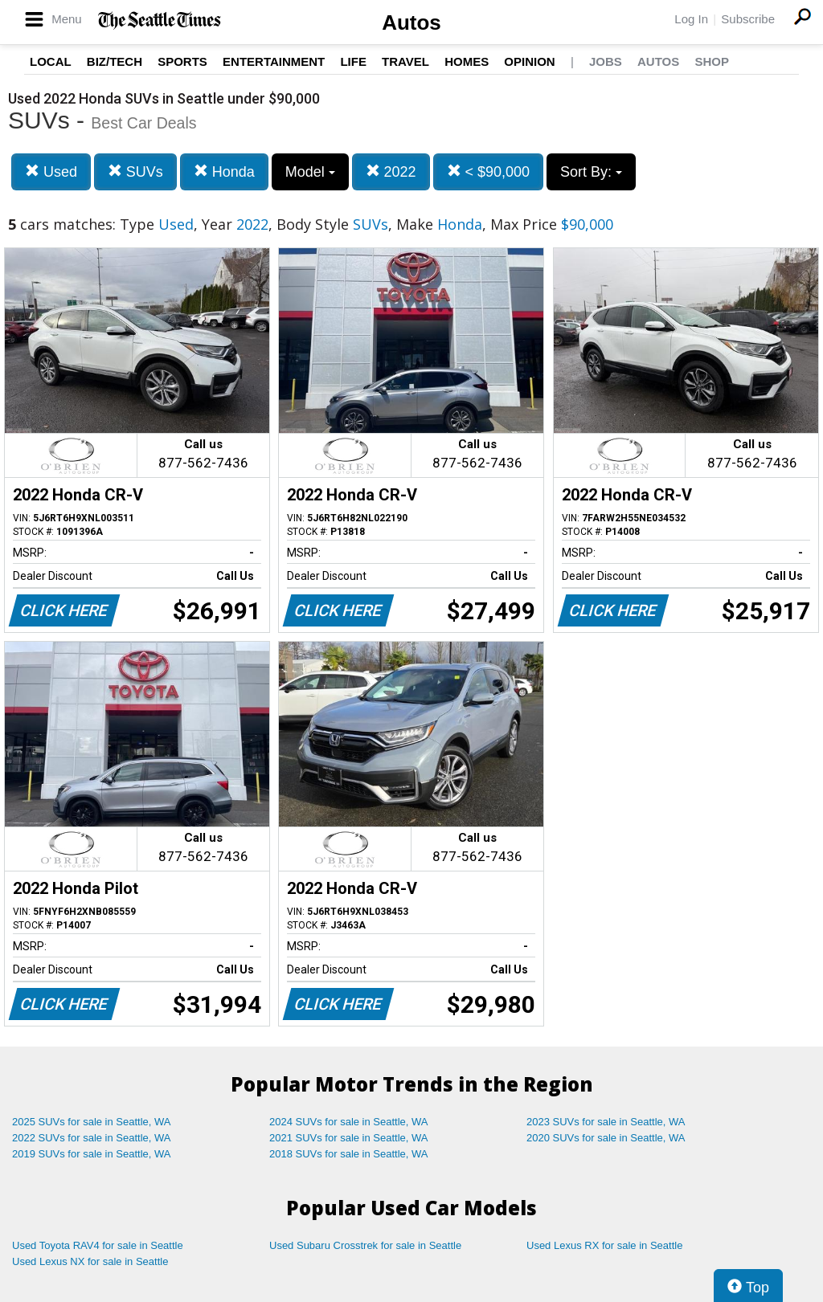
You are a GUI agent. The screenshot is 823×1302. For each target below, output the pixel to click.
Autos (411, 22)
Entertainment (274, 61)
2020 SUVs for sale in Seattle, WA (606, 1138)
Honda (224, 171)
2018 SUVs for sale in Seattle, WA (348, 1154)
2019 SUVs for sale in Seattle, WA (91, 1154)
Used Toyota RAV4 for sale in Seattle (97, 1245)
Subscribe (748, 19)
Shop (711, 61)
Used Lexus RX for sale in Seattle (604, 1245)
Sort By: (591, 172)
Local (51, 61)
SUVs (135, 171)
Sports (182, 61)
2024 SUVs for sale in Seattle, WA (348, 1122)
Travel (405, 61)
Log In (691, 19)
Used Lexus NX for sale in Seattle (90, 1261)
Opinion (529, 61)
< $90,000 (488, 171)
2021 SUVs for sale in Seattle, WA (348, 1138)
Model (310, 172)
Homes (466, 61)
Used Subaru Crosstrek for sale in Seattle (365, 1245)
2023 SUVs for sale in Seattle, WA (606, 1122)
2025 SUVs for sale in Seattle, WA (91, 1122)
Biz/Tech (114, 61)
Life (353, 61)
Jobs (605, 61)
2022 (391, 171)
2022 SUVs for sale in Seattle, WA (91, 1138)
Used (51, 171)
